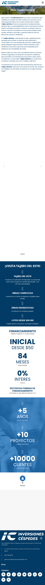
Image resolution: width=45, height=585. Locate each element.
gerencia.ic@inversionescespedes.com (15, 559)
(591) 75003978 (8, 555)
